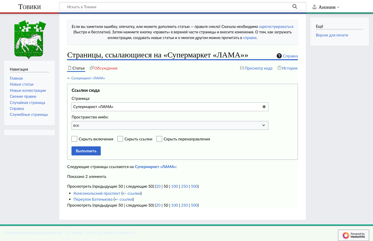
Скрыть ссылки (138, 139)
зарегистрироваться (276, 26)
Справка (286, 55)
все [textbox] (76, 125)
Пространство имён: (90, 117)
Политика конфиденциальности (33, 232)
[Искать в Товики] (182, 6)
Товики (29, 7)
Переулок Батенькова (93, 199)
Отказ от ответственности (110, 232)
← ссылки (132, 193)
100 (174, 186)
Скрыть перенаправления (187, 139)
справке (249, 37)
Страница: (80, 98)
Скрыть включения (96, 139)
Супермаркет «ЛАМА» (88, 78)
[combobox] (169, 106)
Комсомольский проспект (97, 193)
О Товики (74, 232)
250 (184, 186)
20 (158, 186)
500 (194, 186)
